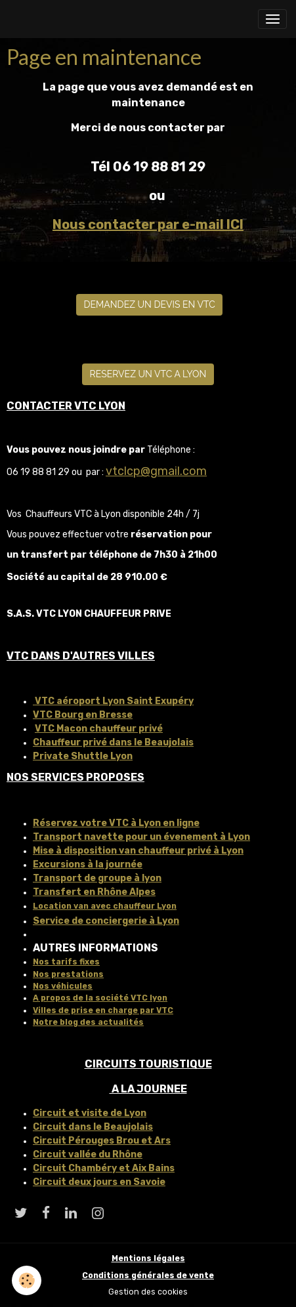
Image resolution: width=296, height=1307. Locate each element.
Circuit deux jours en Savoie (99, 1182)
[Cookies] (26, 1280)
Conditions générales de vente (148, 1275)
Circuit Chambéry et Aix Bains (104, 1168)
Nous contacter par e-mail (139, 224)
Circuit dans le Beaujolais (93, 1126)
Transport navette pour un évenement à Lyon (141, 836)
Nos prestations (68, 974)
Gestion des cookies (148, 1292)
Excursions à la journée (87, 864)
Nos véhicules (63, 986)
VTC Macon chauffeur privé (99, 728)
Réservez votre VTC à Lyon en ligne (116, 823)
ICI (234, 224)
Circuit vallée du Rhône (87, 1154)
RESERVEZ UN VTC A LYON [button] (148, 374)
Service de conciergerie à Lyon (106, 920)
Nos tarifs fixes (66, 961)
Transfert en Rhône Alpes (94, 892)
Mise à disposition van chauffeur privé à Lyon (138, 850)
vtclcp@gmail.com (156, 471)
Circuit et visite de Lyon (89, 1113)
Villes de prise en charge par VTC (103, 1010)
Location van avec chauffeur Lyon (105, 906)
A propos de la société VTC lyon (100, 998)
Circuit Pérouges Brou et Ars (102, 1140)
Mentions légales (148, 1258)
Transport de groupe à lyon (97, 878)
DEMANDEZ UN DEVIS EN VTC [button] (149, 304)
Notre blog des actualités (88, 1022)
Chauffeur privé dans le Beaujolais (113, 742)
